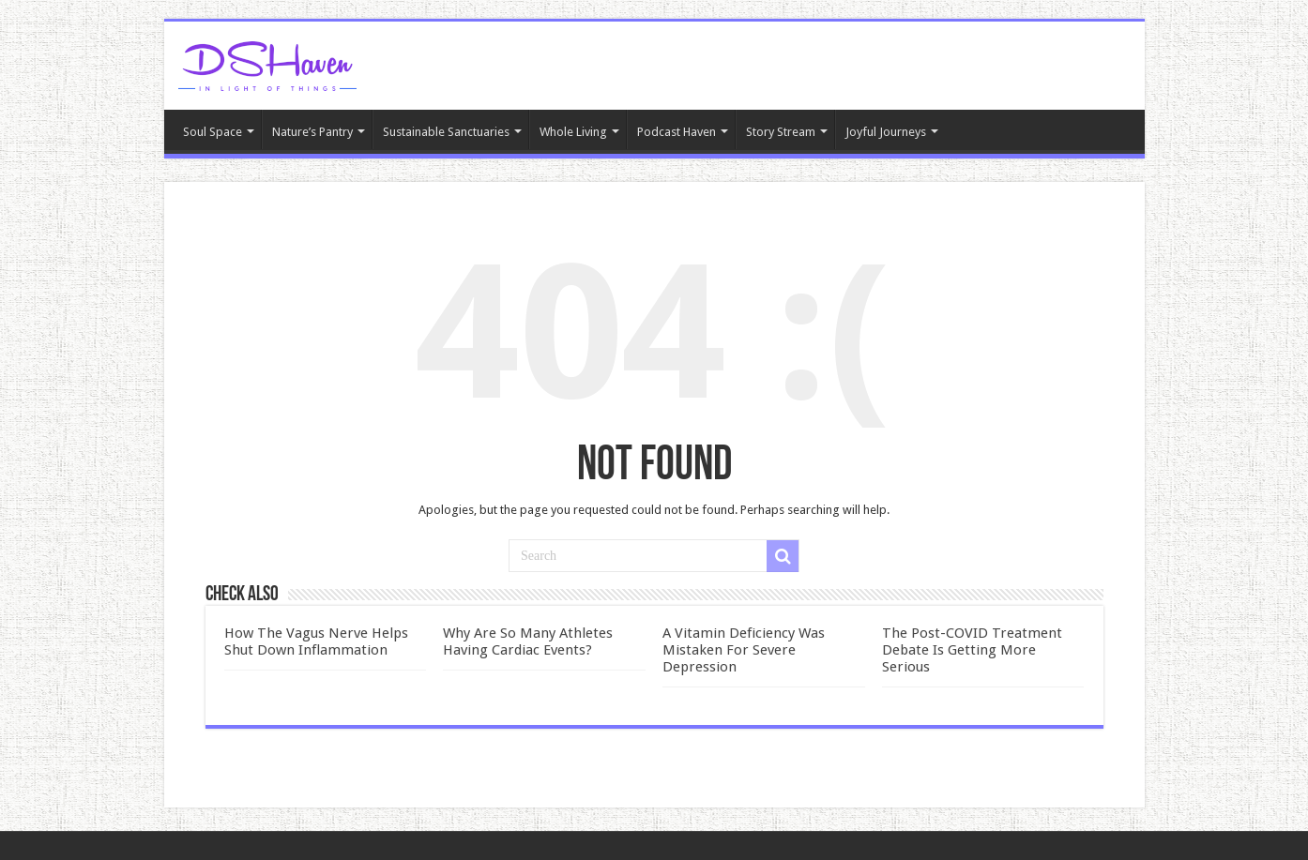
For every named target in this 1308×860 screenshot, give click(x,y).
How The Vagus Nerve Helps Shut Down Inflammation (316, 641)
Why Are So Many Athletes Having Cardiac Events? (528, 641)
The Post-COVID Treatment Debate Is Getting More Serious (972, 650)
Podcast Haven (676, 132)
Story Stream (780, 132)
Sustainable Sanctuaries (446, 132)
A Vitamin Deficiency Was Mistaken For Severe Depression (743, 650)
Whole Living (573, 132)
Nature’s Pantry (312, 132)
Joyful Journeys (885, 132)
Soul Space (212, 132)
